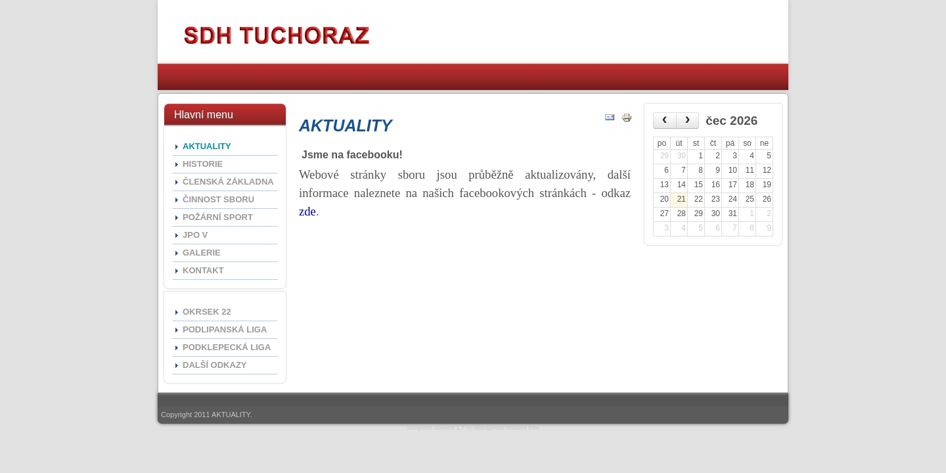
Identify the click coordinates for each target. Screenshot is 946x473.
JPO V (195, 235)
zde (307, 211)
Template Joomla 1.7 (435, 427)
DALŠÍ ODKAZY (215, 365)
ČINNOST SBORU (218, 199)
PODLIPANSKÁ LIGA (225, 329)
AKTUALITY (207, 146)
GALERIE (202, 253)
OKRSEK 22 (207, 312)
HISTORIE (203, 164)
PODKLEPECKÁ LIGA (227, 347)
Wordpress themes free (506, 427)
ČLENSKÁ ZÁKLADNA (228, 182)
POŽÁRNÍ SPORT (218, 217)
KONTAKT (203, 270)
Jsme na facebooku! (352, 154)
